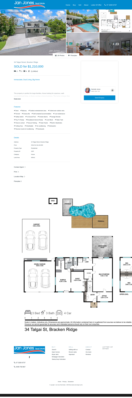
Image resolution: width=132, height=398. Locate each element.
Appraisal (72, 354)
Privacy (65, 381)
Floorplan (72, 55)
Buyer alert (55, 354)
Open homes (56, 352)
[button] (16, 171)
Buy (74, 5)
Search (54, 349)
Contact (88, 349)
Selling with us (73, 349)
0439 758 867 (19, 367)
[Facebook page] (29, 357)
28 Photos (59, 55)
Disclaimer (71, 381)
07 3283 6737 (110, 5)
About (86, 5)
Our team (88, 352)
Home (68, 5)
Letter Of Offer (96, 5)
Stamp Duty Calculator (59, 359)
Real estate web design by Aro (76, 384)
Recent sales (73, 352)
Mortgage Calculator (58, 356)
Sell (79, 5)
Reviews (88, 354)
